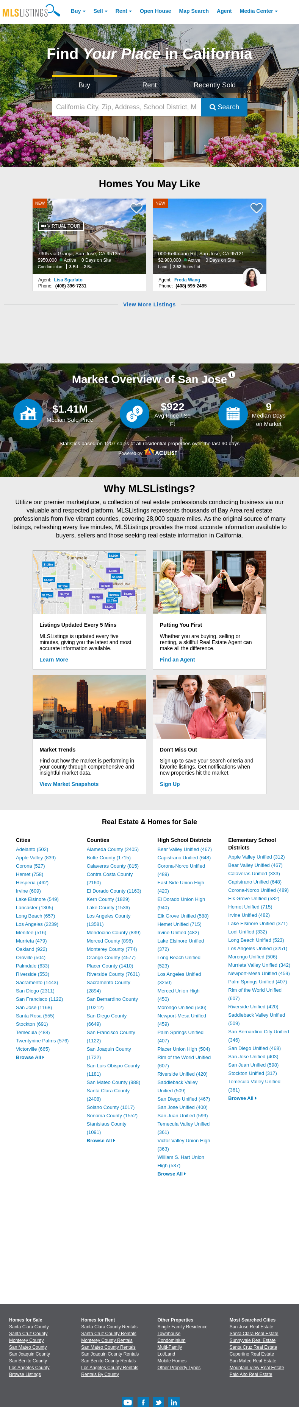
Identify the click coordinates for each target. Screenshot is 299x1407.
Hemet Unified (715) (180, 924)
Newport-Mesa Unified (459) (259, 973)
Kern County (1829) (108, 899)
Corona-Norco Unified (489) (258, 890)
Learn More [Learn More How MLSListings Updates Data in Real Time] (53, 660)
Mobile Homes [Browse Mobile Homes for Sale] (172, 1361)
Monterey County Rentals (106, 1340)
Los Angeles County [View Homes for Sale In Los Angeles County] (29, 1367)
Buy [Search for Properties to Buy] (84, 85)
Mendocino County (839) (114, 932)
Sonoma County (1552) (112, 1115)
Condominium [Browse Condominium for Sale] (172, 1340)
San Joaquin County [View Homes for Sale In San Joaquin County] (29, 1354)
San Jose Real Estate (251, 1326)
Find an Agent (177, 660)
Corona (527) (30, 866)
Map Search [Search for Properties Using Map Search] (194, 11)
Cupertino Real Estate (252, 1354)
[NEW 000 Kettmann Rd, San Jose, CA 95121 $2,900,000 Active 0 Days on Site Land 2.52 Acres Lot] (209, 236)
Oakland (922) (31, 949)
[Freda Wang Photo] (251, 274)
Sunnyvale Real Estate (253, 1340)
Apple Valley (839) (36, 857)
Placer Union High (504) (184, 1049)
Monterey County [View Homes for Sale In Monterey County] (26, 1340)
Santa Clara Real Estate (254, 1333)
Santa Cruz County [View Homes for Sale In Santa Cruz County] (28, 1333)
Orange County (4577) (111, 957)
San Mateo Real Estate (253, 1361)
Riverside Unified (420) (183, 1074)
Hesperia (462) (32, 882)
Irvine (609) (28, 891)
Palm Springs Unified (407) (257, 982)
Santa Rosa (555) (35, 1016)
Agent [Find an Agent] (224, 11)
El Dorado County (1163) (114, 891)
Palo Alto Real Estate (251, 1374)
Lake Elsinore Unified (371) (258, 923)
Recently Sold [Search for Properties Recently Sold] (215, 85)
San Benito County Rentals (108, 1361)
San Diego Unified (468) (254, 1048)
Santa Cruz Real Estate (253, 1347)
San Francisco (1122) (39, 999)
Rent (121, 11)
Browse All (30, 1057)
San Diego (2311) (35, 991)
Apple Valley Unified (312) (256, 857)
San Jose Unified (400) (183, 1107)
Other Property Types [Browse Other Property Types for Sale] (179, 1367)
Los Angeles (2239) (37, 924)
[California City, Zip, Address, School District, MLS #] (127, 107)
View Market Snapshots (69, 784)
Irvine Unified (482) (178, 932)
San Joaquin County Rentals (110, 1354)
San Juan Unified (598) (253, 1065)
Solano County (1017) (111, 1107)
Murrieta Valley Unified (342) (259, 965)
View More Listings (149, 304)
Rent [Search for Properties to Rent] (149, 85)
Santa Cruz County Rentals (108, 1333)
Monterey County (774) (112, 949)
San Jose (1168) (34, 1007)
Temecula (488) (33, 1032)
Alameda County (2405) (113, 849)
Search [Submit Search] (225, 107)
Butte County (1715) (109, 857)
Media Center (256, 11)
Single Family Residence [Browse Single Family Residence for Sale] (183, 1326)
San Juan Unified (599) (183, 1115)
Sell (98, 11)
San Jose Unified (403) (253, 1056)
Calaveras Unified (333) (254, 873)
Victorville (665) (33, 1049)
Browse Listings (25, 1374)
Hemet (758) (29, 874)
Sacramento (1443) (37, 982)
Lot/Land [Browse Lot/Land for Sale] (166, 1354)
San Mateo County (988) (114, 1082)
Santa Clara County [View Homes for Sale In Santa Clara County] (29, 1326)
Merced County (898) (110, 941)
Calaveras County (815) (113, 866)
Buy (76, 11)
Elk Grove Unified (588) (183, 916)
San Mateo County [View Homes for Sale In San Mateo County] (28, 1347)
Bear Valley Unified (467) (185, 849)
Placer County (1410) (110, 966)
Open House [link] (155, 11)
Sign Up (170, 784)
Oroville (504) (30, 957)
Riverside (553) (32, 974)
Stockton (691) (32, 1024)
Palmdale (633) (32, 966)
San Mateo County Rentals (108, 1347)
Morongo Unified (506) (182, 1007)
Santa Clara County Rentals (109, 1326)
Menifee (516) (31, 932)
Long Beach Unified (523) (256, 940)
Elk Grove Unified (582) (253, 898)
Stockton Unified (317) (252, 1073)
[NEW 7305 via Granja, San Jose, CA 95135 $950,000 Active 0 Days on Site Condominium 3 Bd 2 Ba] (89, 236)
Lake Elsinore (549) (37, 899)
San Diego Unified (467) (184, 1099)
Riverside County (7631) (113, 974)
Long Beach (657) (35, 916)
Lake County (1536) (108, 907)
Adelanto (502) (32, 849)
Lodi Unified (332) (247, 932)
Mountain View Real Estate (257, 1367)
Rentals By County (100, 1374)
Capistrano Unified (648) (184, 857)
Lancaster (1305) (34, 907)
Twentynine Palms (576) (42, 1041)
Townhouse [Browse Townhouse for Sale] (169, 1333)
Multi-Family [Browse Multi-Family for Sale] (170, 1347)
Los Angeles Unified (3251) (257, 948)
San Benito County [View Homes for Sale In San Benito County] (28, 1361)
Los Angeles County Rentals (109, 1367)
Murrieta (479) (31, 941)
